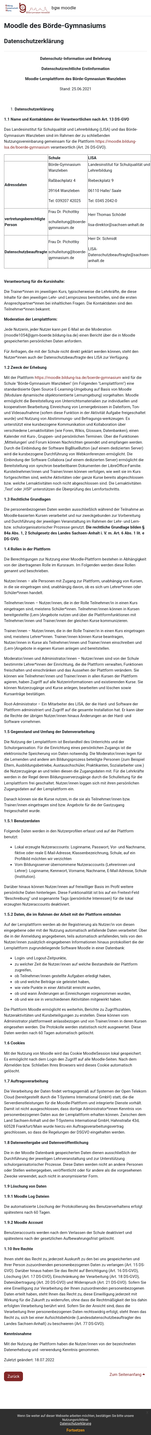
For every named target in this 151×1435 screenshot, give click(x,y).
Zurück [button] (13, 1376)
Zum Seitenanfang (127, 1374)
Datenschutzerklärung (75, 1423)
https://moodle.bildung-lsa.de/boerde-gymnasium (77, 377)
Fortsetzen (75, 1430)
